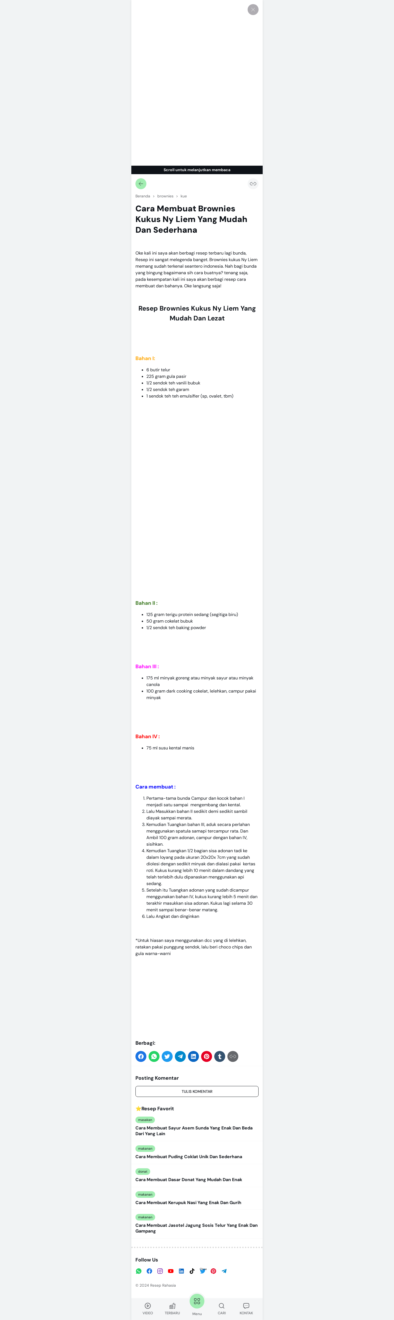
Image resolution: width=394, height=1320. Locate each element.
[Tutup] (253, 9)
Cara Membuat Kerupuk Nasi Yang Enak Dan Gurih (188, 1202)
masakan (145, 1120)
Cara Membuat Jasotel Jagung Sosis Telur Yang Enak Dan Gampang (196, 1228)
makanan (145, 1148)
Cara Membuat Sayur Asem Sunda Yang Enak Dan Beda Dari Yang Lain (194, 1131)
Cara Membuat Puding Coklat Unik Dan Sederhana (188, 1157)
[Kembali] (140, 183)
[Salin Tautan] (253, 183)
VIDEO (148, 1309)
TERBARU (172, 1309)
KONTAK (246, 1309)
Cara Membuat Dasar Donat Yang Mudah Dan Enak (188, 1179)
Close (203, 1269)
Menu (197, 1304)
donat (142, 1171)
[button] (140, 1056)
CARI (222, 1309)
